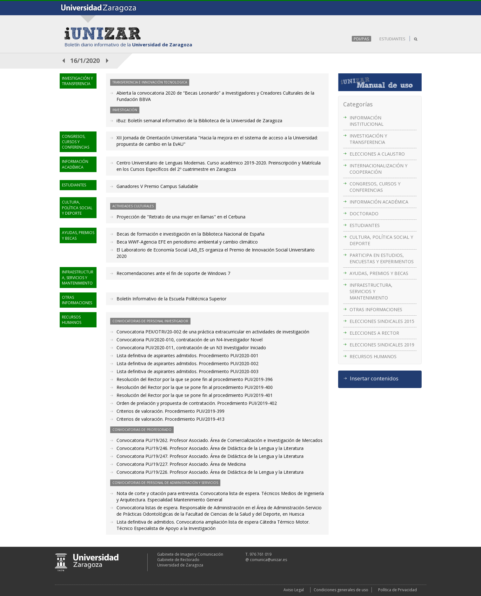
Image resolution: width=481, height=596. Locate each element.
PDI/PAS (361, 39)
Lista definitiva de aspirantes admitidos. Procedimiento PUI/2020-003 (187, 371)
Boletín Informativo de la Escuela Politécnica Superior (171, 299)
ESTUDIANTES (392, 39)
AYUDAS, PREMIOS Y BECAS (379, 273)
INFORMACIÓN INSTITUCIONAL (367, 121)
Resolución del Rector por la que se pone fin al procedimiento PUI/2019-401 (195, 395)
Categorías (358, 104)
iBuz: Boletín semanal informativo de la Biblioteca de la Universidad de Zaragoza (199, 120)
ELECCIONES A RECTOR (374, 333)
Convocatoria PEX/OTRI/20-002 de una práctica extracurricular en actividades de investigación (213, 332)
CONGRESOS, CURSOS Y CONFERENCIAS (375, 187)
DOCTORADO (364, 214)
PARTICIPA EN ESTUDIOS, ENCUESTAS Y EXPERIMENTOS (382, 258)
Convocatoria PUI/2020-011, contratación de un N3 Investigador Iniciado (191, 348)
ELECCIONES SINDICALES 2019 (382, 345)
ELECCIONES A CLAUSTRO (377, 154)
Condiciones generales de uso (341, 590)
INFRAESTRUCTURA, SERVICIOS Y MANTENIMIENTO (371, 291)
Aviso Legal (294, 590)
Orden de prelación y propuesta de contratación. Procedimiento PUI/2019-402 (197, 403)
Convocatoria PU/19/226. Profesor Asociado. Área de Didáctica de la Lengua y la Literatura (210, 472)
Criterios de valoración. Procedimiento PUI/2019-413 (170, 419)
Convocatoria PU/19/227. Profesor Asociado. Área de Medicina (181, 464)
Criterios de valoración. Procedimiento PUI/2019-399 (170, 411)
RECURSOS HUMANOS (373, 356)
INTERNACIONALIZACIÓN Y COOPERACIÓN (378, 169)
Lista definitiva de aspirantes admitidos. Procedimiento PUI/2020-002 (187, 363)
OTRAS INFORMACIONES (376, 309)
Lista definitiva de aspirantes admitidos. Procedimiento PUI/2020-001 (187, 355)
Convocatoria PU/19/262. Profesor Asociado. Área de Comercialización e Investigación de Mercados (220, 440)
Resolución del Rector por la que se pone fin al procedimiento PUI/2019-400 (195, 387)
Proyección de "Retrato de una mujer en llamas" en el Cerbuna (181, 217)
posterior (107, 60)
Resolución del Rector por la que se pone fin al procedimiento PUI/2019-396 (195, 379)
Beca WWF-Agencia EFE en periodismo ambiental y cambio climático (187, 242)
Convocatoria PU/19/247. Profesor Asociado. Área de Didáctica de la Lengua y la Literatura (210, 456)
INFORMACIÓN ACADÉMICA (379, 202)
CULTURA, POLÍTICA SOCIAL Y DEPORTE (381, 240)
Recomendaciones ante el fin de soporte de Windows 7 (173, 273)
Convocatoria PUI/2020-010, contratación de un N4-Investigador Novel (190, 340)
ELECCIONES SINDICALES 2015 (382, 321)
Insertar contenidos (374, 378)
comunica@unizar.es (268, 559)
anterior (63, 60)
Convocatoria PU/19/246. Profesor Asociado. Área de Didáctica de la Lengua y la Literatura (210, 448)
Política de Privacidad (397, 590)
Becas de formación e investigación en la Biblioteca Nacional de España (190, 234)
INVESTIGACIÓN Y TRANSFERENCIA (368, 139)
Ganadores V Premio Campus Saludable (157, 186)
